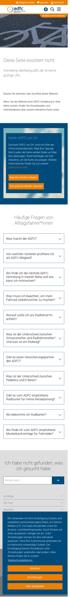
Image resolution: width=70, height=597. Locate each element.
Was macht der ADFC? (21, 238)
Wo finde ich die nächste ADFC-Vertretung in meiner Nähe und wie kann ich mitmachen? (29, 277)
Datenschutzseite (17, 167)
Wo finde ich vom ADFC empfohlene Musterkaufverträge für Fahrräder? (30, 432)
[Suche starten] (58, 480)
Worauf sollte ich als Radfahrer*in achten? (29, 317)
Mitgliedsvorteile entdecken (53, 16)
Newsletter (57, 2)
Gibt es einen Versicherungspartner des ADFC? (30, 359)
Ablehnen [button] (35, 568)
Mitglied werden (25, 2)
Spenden (42, 2)
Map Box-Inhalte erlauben (23, 177)
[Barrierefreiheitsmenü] (46, 9)
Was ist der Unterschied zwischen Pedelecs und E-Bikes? (29, 378)
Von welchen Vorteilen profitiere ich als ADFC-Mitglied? (30, 256)
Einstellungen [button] (35, 577)
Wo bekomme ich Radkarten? (26, 414)
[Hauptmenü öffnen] (59, 9)
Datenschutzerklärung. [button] (20, 560)
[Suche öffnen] (52, 9)
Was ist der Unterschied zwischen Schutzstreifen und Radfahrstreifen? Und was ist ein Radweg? (30, 338)
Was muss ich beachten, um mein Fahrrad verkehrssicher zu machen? (30, 298)
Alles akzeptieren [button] (35, 586)
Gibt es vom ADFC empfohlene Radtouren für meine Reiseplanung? (30, 397)
